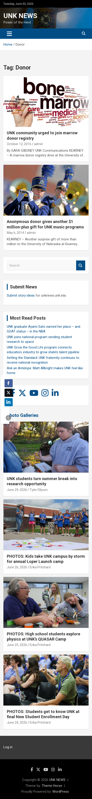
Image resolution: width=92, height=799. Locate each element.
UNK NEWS (20, 16)
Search (80, 265)
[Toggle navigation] (9, 33)
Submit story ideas (21, 295)
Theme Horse (52, 786)
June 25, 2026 (17, 645)
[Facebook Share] (9, 383)
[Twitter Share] (9, 393)
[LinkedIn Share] (9, 402)
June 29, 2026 (17, 490)
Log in (7, 747)
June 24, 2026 (17, 722)
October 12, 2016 (19, 144)
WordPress (60, 792)
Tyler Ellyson (39, 490)
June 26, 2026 (17, 567)
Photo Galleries (23, 415)
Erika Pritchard (40, 567)
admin (38, 144)
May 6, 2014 (15, 233)
